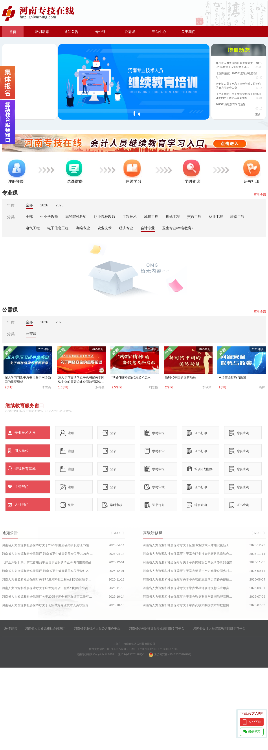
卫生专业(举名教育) (177, 228)
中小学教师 (49, 216)
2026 (44, 205)
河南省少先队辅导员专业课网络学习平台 (156, 628)
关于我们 (188, 32)
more (117, 533)
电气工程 (33, 228)
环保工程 (237, 216)
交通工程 (194, 216)
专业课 (100, 32)
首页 (12, 32)
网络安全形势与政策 (232, 377)
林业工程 (216, 216)
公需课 (130, 32)
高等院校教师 (75, 216)
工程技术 (130, 216)
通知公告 (71, 32)
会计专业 (148, 228)
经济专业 (126, 228)
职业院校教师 (104, 216)
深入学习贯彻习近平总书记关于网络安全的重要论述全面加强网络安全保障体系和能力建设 (81, 382)
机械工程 (173, 216)
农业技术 (104, 228)
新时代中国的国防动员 (180, 377)
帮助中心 (159, 32)
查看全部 (260, 194)
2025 (60, 205)
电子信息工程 (57, 228)
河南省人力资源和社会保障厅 (45, 628)
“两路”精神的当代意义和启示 (131, 377)
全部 (29, 205)
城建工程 (151, 216)
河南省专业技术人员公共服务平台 (97, 628)
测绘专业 (83, 228)
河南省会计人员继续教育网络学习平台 (219, 628)
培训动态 (42, 32)
